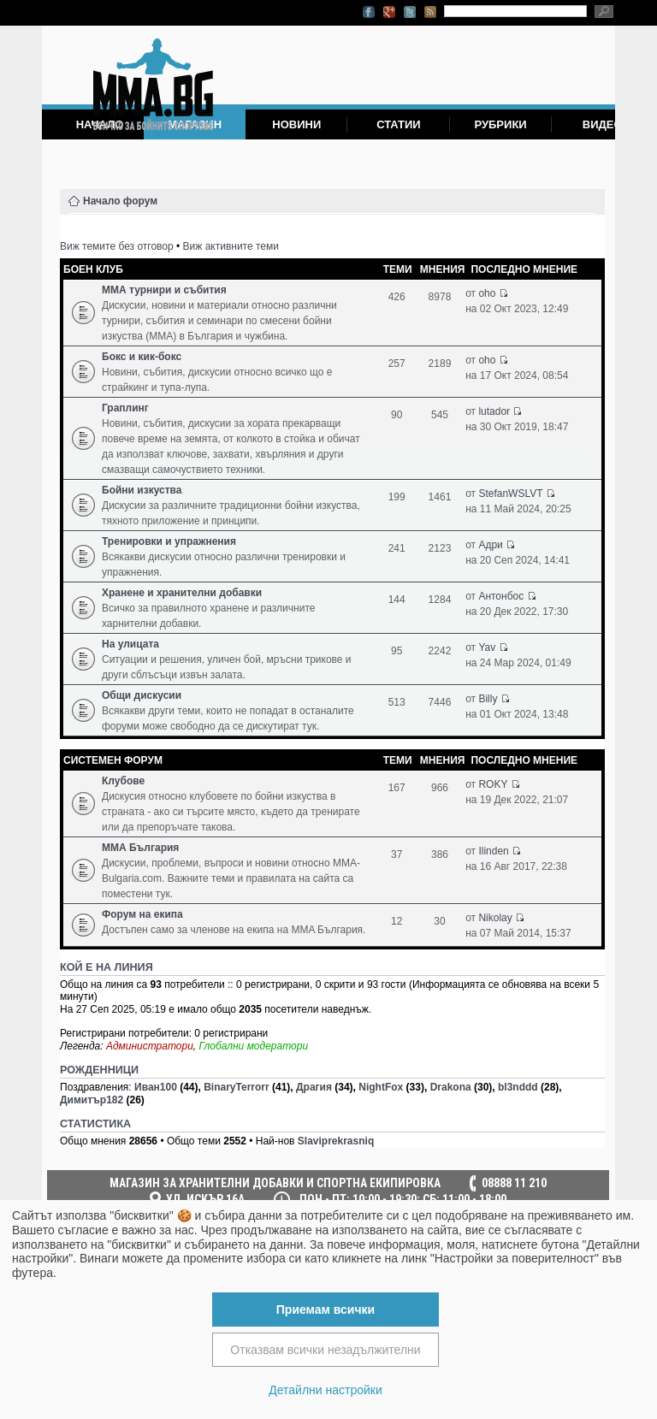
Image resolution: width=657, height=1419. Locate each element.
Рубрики (500, 124)
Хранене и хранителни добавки (182, 593)
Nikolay (495, 918)
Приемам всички (325, 1309)
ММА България (140, 848)
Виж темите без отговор (117, 246)
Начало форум (120, 201)
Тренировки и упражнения (169, 541)
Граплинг (125, 408)
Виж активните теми (231, 246)
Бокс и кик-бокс (141, 357)
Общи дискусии (141, 695)
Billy (487, 699)
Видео (603, 124)
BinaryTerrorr (236, 1087)
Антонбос (501, 596)
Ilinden (493, 851)
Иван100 (155, 1087)
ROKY (492, 784)
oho (486, 293)
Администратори (149, 1046)
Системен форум (113, 760)
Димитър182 (91, 1100)
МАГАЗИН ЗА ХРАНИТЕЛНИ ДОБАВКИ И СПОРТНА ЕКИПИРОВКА (275, 1183)
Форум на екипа (142, 914)
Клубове (123, 781)
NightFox (380, 1087)
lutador (494, 411)
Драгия (314, 1087)
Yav (486, 647)
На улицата (130, 644)
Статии (398, 124)
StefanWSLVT (510, 494)
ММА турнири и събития (164, 290)
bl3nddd (518, 1087)
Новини (296, 124)
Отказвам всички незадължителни (325, 1350)
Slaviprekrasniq (336, 1141)
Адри (490, 545)
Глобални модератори (254, 1046)
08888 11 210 (514, 1183)
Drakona (450, 1087)
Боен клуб (93, 269)
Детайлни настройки (325, 1390)
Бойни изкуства (141, 490)
